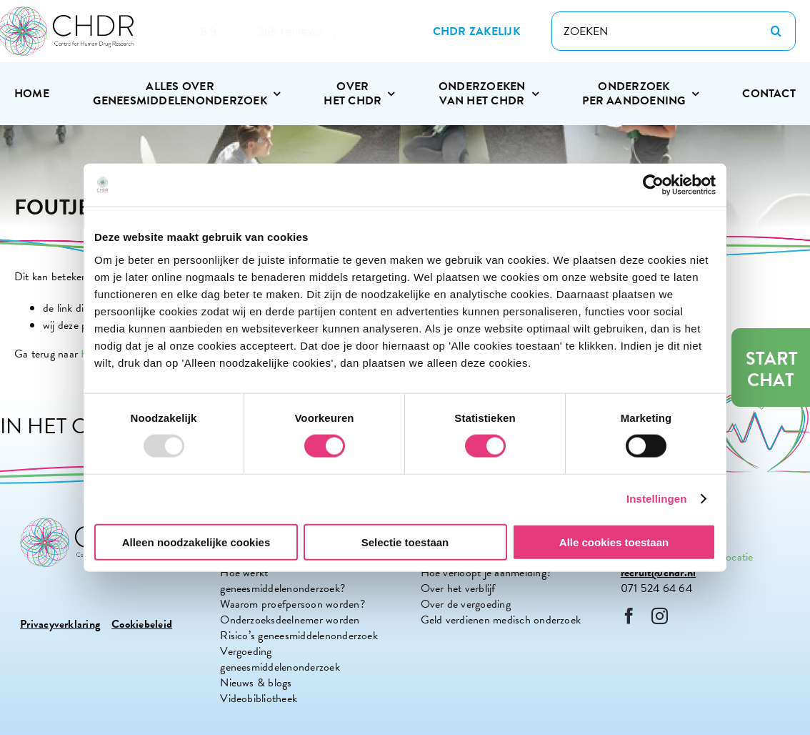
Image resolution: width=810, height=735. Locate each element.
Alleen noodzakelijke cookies (196, 542)
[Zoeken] (776, 31)
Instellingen (656, 499)
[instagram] (659, 616)
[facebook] (629, 616)
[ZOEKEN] (673, 31)
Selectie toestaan (405, 542)
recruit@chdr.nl (658, 572)
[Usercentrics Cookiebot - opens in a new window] (653, 185)
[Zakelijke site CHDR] (476, 31)
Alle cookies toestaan (614, 542)
